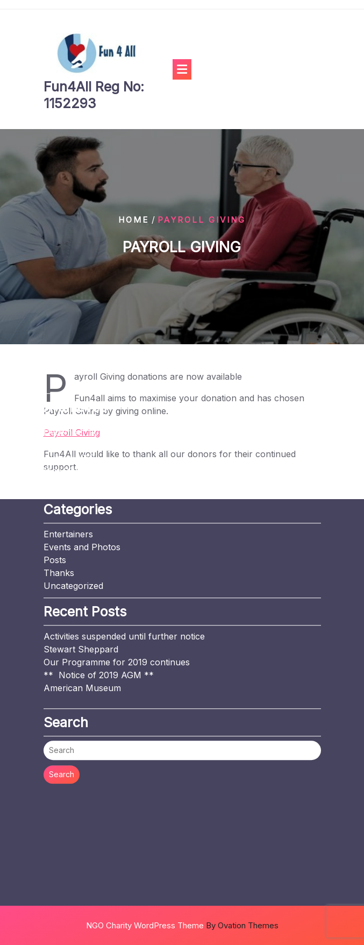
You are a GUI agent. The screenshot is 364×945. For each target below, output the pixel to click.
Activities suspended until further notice (124, 560)
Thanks (59, 497)
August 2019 (69, 381)
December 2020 (76, 356)
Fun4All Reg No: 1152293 (94, 95)
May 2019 (63, 394)
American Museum (82, 612)
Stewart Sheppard (81, 573)
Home (133, 220)
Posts (55, 484)
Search (61, 698)
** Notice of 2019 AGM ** (99, 599)
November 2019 (76, 369)
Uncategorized (73, 510)
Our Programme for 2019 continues (117, 586)
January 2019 (72, 407)
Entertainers (68, 458)
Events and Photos (82, 471)
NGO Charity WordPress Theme (182, 925)
